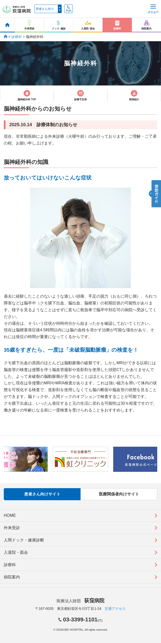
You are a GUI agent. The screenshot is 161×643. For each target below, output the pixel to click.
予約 (68, 9)
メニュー (152, 9)
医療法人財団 (80, 601)
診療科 (16, 37)
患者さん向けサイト (42, 494)
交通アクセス (115, 609)
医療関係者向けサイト (119, 494)
